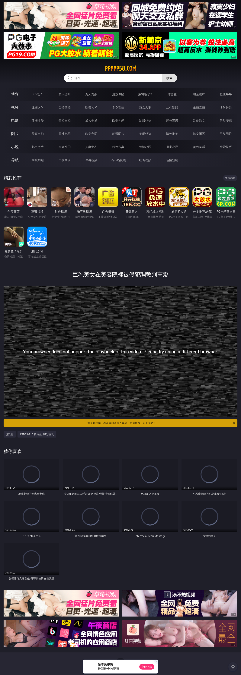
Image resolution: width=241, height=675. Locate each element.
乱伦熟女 (199, 120)
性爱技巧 (226, 147)
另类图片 (226, 134)
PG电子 (38, 94)
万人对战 (91, 94)
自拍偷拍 (65, 107)
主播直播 (199, 107)
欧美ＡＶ (91, 107)
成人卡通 (91, 120)
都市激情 (38, 147)
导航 (15, 159)
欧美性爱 (118, 120)
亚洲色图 (65, 134)
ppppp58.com (120, 68)
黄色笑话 (199, 147)
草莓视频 (91, 160)
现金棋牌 (199, 94)
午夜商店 (65, 160)
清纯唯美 (172, 134)
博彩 (15, 94)
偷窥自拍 (38, 134)
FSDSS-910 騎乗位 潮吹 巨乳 (37, 434)
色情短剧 (172, 160)
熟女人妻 (145, 107)
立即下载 (147, 666)
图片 (15, 133)
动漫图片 (118, 134)
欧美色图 (91, 134)
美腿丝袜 (145, 134)
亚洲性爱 (38, 120)
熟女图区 (199, 134)
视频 (15, 107)
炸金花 (172, 94)
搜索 (169, 78)
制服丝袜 (145, 120)
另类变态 (226, 120)
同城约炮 (38, 160)
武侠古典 (118, 147)
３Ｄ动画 (118, 107)
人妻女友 (91, 147)
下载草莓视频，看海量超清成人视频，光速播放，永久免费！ (160, 423)
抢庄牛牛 (226, 94)
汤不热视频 (118, 160)
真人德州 (65, 94)
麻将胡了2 (145, 94)
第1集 (9, 434)
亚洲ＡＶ (38, 107)
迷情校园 (145, 147)
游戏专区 (118, 94)
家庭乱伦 (65, 147)
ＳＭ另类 (226, 107)
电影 (15, 120)
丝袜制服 (172, 107)
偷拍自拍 (65, 120)
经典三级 (172, 120)
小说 (15, 146)
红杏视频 (145, 160)
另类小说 (172, 147)
